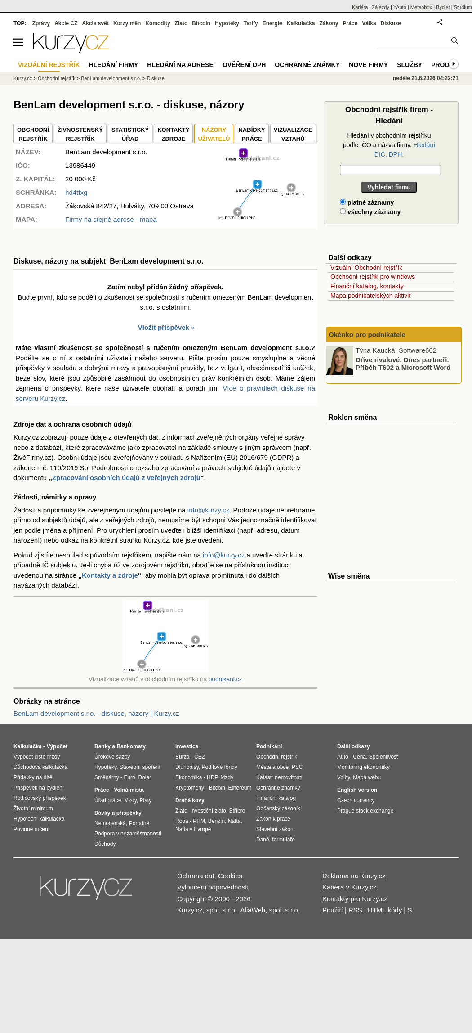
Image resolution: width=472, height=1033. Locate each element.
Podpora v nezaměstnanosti (127, 834)
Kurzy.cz (22, 78)
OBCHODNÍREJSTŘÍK (33, 134)
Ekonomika (188, 777)
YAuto (399, 7)
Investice (186, 746)
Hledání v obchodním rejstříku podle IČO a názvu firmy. (389, 145)
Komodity (157, 23)
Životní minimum (33, 808)
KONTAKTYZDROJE (173, 134)
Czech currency (355, 800)
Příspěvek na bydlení (38, 788)
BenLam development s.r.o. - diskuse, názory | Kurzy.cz (96, 713)
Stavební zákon (275, 829)
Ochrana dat (195, 876)
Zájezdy (380, 7)
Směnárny (106, 777)
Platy (146, 800)
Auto (342, 757)
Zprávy (41, 23)
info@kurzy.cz (208, 510)
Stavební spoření (140, 767)
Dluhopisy (187, 767)
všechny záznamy (370, 212)
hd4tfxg (76, 192)
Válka (369, 23)
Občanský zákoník (278, 808)
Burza (182, 757)
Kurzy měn (127, 23)
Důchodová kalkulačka (40, 767)
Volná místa (128, 790)
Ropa (181, 821)
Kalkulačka (301, 23)
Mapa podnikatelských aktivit (370, 295)
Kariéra (360, 7)
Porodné (139, 823)
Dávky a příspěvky (118, 813)
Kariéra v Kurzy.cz (349, 887)
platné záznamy (367, 202)
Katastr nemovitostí (279, 777)
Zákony (328, 23)
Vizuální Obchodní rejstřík (366, 267)
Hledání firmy (113, 64)
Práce (350, 23)
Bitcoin (201, 23)
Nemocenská (110, 823)
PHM (199, 821)
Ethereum (239, 788)
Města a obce (272, 767)
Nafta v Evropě (193, 829)
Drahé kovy (190, 800)
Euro (129, 777)
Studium (463, 7)
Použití (332, 910)
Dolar (144, 777)
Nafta (234, 821)
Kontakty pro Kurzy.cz (354, 899)
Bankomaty (131, 746)
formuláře (283, 839)
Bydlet (443, 7)
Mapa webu (367, 777)
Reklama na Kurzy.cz (354, 876)
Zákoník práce (273, 819)
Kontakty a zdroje (110, 575)
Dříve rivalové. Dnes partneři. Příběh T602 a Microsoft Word (403, 363)
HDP (212, 777)
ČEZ (199, 757)
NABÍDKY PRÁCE (251, 134)
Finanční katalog (276, 798)
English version (357, 790)
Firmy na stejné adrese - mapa (110, 219)
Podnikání (269, 746)
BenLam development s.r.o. (111, 78)
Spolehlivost (383, 757)
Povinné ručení (31, 829)
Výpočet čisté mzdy (36, 757)
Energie (272, 23)
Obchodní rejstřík (57, 78)
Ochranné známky (307, 64)
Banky (102, 746)
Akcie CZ (65, 23)
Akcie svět (95, 23)
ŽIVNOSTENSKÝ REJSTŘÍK (80, 134)
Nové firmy (368, 64)
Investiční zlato (208, 811)
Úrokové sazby (112, 757)
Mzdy (130, 800)
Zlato (181, 23)
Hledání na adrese (180, 64)
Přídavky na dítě (33, 777)
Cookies (230, 876)
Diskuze (391, 23)
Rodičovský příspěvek (39, 798)
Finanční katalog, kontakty (367, 286)
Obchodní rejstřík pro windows (372, 276)
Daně (262, 839)
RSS (355, 910)
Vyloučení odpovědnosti (213, 887)
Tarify (251, 23)
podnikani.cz (225, 679)
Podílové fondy (219, 767)
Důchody (105, 844)
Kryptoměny (189, 788)
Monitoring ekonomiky (363, 767)
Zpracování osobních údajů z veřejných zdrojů (126, 477)
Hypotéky (227, 23)
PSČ (297, 767)
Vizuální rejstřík (49, 64)
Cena (359, 757)
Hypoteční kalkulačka (38, 819)
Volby (343, 777)
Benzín (216, 821)
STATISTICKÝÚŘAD (130, 134)
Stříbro (237, 811)
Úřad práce (107, 800)
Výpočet (56, 746)
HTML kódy (385, 910)
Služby (409, 64)
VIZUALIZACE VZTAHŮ (293, 134)
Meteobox (421, 7)
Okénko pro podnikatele (367, 334)
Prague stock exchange (365, 811)
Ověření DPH (244, 64)
